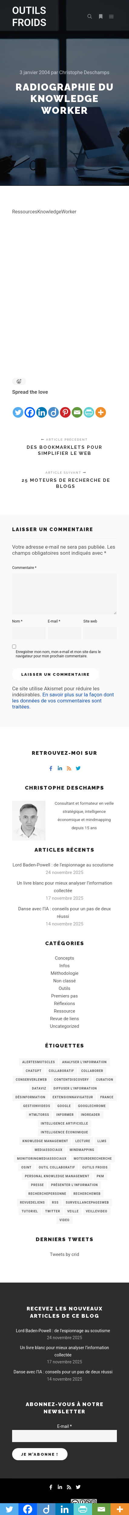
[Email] (77, 407)
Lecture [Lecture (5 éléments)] (82, 1141)
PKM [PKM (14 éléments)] (100, 1176)
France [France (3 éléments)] (107, 1097)
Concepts (64, 958)
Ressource (64, 1011)
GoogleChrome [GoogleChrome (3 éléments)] (92, 1106)
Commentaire (24, 568)
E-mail (54, 621)
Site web (90, 621)
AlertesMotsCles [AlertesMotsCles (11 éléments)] (38, 1062)
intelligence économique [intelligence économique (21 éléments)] (64, 1132)
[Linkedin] (41, 407)
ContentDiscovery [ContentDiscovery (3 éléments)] (71, 1079)
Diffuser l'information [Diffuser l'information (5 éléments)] (75, 1088)
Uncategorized (64, 1026)
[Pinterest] (65, 407)
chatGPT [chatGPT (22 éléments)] (33, 1071)
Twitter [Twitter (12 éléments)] (52, 1211)
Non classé (64, 981)
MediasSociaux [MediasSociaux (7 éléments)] (48, 1150)
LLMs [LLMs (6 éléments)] (102, 1141)
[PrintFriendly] (89, 407)
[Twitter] (18, 407)
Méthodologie (64, 973)
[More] (100, 407)
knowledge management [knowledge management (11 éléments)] (45, 1141)
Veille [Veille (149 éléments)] (73, 1211)
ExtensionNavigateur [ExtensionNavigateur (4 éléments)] (73, 1097)
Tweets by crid (64, 1254)
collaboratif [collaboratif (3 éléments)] (61, 1071)
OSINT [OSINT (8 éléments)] (26, 1167)
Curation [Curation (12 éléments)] (104, 1079)
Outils (65, 988)
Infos (64, 965)
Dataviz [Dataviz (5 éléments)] (39, 1088)
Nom (17, 621)
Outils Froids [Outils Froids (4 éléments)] (95, 1167)
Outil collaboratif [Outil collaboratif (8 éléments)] (57, 1167)
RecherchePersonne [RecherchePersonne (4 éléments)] (47, 1193)
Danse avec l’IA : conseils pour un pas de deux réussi (63, 1371)
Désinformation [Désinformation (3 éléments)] (30, 1097)
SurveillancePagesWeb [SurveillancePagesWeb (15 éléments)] (87, 1202)
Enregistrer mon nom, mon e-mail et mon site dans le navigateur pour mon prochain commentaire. (58, 654)
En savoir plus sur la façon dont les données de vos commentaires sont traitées (63, 701)
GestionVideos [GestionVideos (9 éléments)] (36, 1106)
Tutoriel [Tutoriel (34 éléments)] (30, 1211)
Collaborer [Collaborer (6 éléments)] (92, 1071)
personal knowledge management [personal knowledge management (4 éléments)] (57, 1176)
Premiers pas (64, 996)
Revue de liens (64, 1018)
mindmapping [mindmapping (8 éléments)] (82, 1150)
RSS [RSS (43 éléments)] (55, 1202)
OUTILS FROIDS (29, 16)
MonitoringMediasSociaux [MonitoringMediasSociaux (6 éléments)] (42, 1158)
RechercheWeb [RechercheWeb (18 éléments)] (87, 1193)
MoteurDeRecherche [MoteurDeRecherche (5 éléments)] (93, 1158)
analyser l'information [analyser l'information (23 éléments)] (84, 1062)
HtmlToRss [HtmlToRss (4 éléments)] (39, 1114)
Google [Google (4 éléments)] (64, 1106)
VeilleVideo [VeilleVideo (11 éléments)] (97, 1211)
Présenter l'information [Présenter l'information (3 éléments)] (74, 1185)
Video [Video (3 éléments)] (64, 1220)
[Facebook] (30, 407)
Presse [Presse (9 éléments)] (37, 1185)
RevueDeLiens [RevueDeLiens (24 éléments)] (32, 1202)
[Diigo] (53, 407)
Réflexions (64, 1003)
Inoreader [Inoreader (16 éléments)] (90, 1114)
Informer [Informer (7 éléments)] (65, 1114)
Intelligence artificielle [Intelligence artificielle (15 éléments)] (64, 1123)
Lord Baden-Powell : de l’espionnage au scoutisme (62, 865)
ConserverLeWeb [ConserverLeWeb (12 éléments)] (31, 1079)
